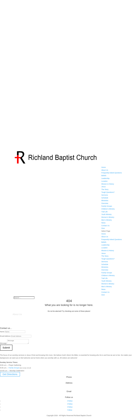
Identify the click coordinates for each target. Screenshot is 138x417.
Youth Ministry (106, 214)
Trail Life (104, 212)
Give (103, 228)
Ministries (104, 200)
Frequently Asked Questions (111, 173)
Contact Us (105, 226)
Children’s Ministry (108, 209)
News (103, 223)
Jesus (103, 187)
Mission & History (107, 184)
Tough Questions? (108, 192)
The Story (104, 189)
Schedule (104, 198)
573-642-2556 (69, 380)
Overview (104, 203)
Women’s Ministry (107, 217)
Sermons (104, 195)
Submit (6, 347)
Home (103, 167)
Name (2, 332)
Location (104, 181)
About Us (104, 170)
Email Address (5, 336)
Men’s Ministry (106, 220)
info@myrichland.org (69, 395)
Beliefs (103, 175)
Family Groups (106, 206)
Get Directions (10, 374)
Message (3, 343)
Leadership (105, 178)
